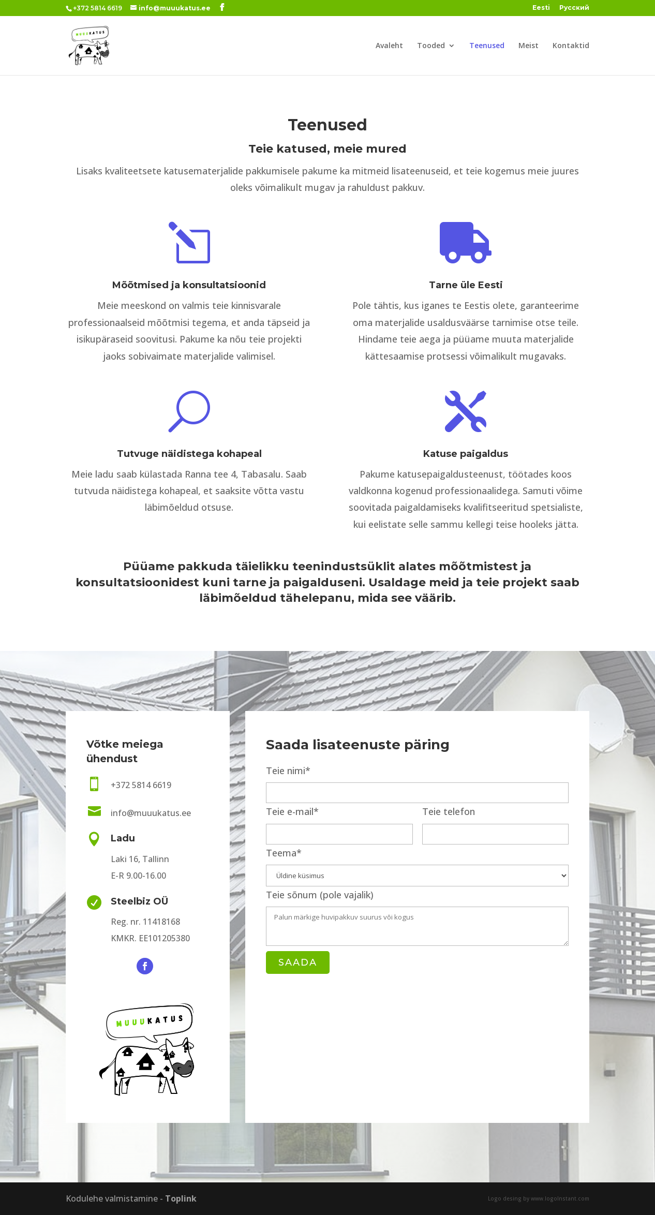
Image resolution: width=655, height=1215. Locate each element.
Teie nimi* (417, 781)
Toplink (181, 1198)
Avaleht (389, 46)
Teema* (417, 864)
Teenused (486, 46)
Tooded (431, 46)
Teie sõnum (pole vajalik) (417, 918)
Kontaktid (571, 46)
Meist (528, 46)
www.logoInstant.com (560, 1198)
